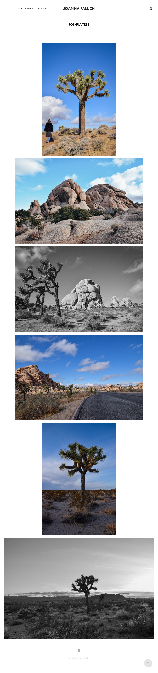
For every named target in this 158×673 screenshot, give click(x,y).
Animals (29, 8)
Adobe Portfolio (84, 658)
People (8, 8)
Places (18, 8)
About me (42, 8)
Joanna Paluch (79, 8)
